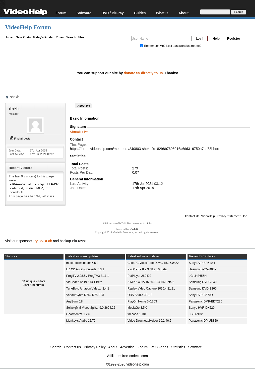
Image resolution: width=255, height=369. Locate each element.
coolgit (40, 184)
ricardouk (16, 192)
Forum (61, 12)
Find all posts (19, 138)
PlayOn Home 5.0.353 (142, 301)
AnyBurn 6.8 (74, 301)
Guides (140, 12)
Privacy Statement (229, 216)
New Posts (23, 37)
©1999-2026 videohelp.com (127, 364)
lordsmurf (16, 188)
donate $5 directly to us (143, 73)
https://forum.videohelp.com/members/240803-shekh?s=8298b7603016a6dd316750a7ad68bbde (144, 149)
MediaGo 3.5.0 (137, 307)
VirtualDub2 (79, 132)
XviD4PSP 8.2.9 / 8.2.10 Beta (147, 269)
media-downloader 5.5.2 (82, 263)
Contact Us (192, 216)
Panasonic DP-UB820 (203, 320)
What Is (162, 12)
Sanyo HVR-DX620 (201, 307)
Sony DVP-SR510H (202, 263)
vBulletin (134, 229)
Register (233, 38)
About (184, 12)
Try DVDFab (42, 241)
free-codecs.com (135, 356)
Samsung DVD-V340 (202, 282)
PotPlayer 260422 (139, 276)
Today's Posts (43, 37)
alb (30, 184)
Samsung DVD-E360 (202, 288)
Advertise (127, 347)
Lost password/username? (183, 46)
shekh (14, 97)
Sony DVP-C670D (201, 295)
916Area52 (18, 184)
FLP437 (53, 184)
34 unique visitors (33, 281)
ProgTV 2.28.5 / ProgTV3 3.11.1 (87, 276)
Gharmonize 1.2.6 (78, 314)
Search (71, 37)
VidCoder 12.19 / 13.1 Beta (84, 282)
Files (80, 37)
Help (216, 38)
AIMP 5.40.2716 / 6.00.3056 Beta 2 (151, 282)
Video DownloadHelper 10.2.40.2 (149, 320)
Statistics (178, 347)
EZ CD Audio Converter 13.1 (85, 269)
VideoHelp (208, 216)
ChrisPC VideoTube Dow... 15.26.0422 (153, 263)
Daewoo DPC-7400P (202, 269)
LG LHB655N (197, 276)
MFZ (39, 188)
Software (83, 12)
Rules (60, 37)
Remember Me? (153, 46)
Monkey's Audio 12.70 (80, 320)
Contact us (72, 347)
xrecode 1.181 (137, 314)
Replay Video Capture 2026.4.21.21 (151, 288)
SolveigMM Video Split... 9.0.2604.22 (90, 307)
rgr (47, 188)
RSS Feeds (159, 347)
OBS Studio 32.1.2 (140, 295)
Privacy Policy (95, 347)
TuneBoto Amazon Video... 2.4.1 (87, 288)
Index (10, 37)
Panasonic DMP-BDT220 (205, 301)
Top (245, 216)
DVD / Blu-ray (112, 12)
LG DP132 (196, 314)
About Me (83, 105)
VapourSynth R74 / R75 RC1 (85, 295)
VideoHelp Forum (28, 27)
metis (30, 188)
